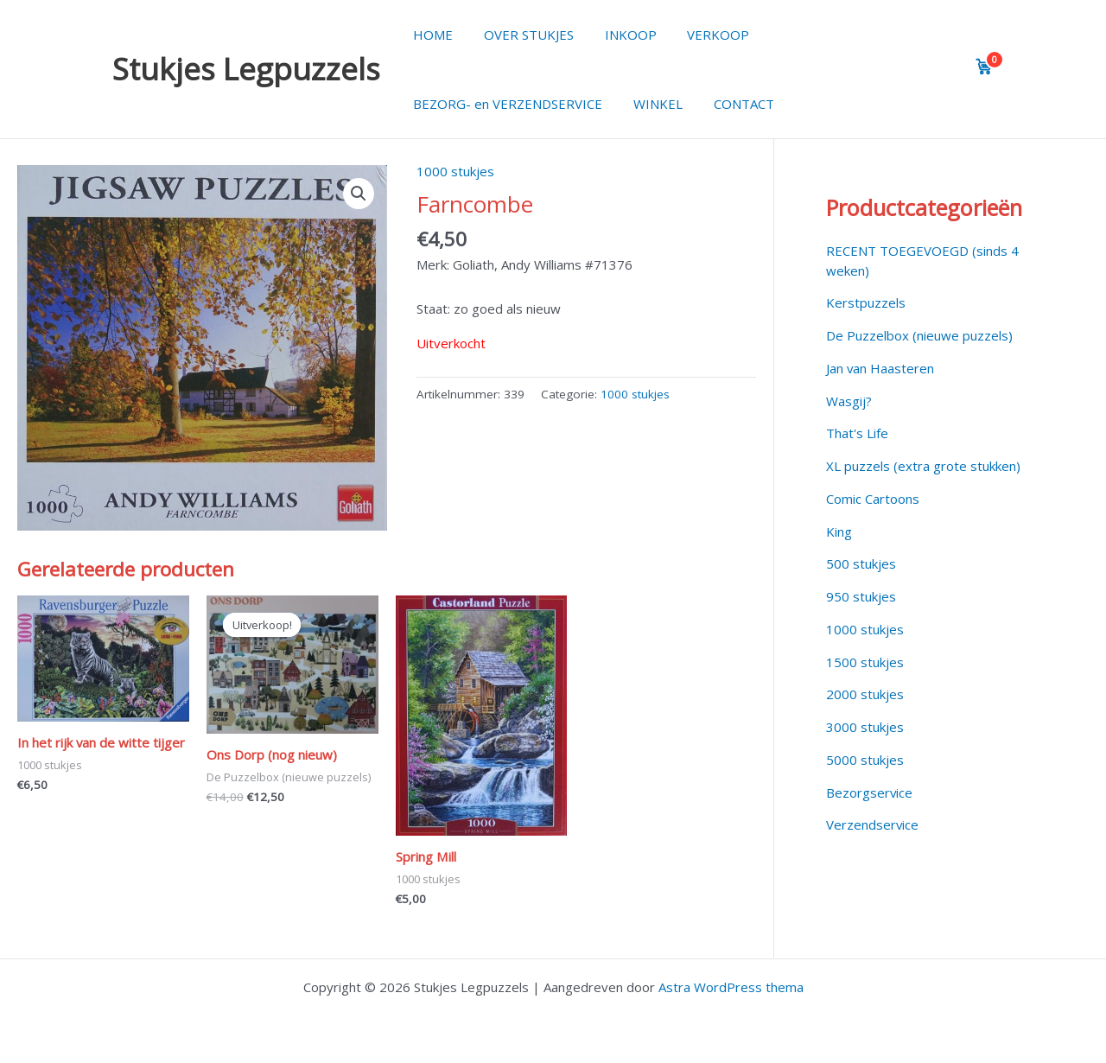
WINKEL (650, 103)
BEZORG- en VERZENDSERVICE (505, 103)
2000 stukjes (865, 694)
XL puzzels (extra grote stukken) (923, 465)
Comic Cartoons (872, 498)
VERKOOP (701, 34)
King (839, 531)
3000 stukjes (865, 726)
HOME (430, 34)
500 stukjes (861, 563)
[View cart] (984, 66)
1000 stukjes (455, 171)
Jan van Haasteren (880, 368)
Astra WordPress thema (731, 987)
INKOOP (618, 34)
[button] (358, 193)
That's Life (857, 433)
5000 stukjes (865, 759)
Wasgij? (849, 401)
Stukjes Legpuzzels (246, 68)
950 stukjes (861, 596)
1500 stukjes (865, 662)
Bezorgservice (869, 792)
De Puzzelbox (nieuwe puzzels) (919, 335)
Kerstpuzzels (866, 302)
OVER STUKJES (521, 34)
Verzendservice (872, 824)
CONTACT (731, 103)
